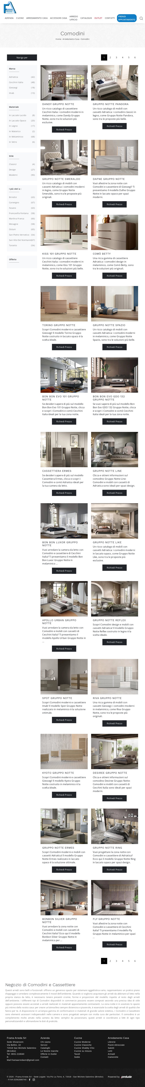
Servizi (44, 1045)
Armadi (111, 1054)
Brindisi (21, 197)
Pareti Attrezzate (116, 1045)
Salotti (111, 1048)
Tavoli (77, 1054)
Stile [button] (11, 156)
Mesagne (21, 224)
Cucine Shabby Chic (84, 1048)
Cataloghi (86, 18)
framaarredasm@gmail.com (25, 1060)
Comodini (85, 39)
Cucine (20, 18)
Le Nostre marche (49, 1051)
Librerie (112, 1042)
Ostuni (21, 229)
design (21, 169)
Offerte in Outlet (49, 1054)
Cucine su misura (83, 1051)
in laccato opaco (21, 120)
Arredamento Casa (37, 18)
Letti (110, 1051)
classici (21, 164)
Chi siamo (45, 1042)
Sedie (77, 1057)
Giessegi (21, 87)
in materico (21, 131)
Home (58, 39)
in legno (21, 126)
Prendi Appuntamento (126, 18)
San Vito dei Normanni (21, 240)
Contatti (110, 18)
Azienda (9, 18)
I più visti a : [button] (15, 188)
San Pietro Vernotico (21, 234)
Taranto (21, 245)
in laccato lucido (21, 115)
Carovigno (21, 202)
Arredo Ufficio (74, 18)
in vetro (21, 142)
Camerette (113, 1057)
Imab (21, 93)
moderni (21, 175)
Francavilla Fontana (21, 213)
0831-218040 (17, 1054)
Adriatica (21, 77)
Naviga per (22, 57)
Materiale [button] (14, 107)
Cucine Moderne (82, 1042)
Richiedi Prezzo (64, 129)
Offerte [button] (12, 259)
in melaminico (21, 136)
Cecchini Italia (21, 82)
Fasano (21, 208)
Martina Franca (21, 218)
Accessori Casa (58, 18)
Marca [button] (12, 68)
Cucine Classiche (83, 1045)
